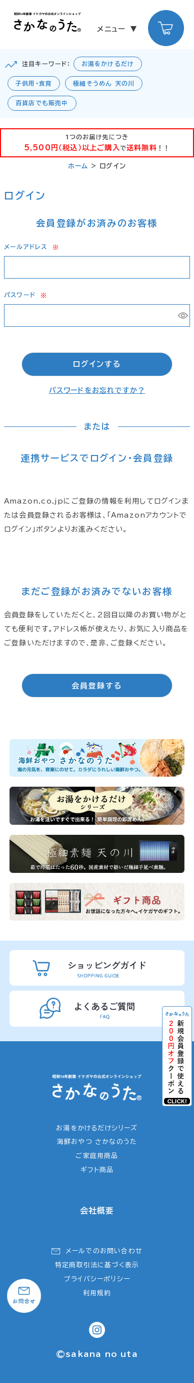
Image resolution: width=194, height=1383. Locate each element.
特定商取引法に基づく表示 (97, 1265)
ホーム (78, 166)
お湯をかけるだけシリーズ (97, 1128)
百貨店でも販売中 (42, 103)
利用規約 (97, 1293)
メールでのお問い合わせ (104, 1251)
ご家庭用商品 (97, 1155)
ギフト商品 (97, 1170)
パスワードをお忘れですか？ (97, 390)
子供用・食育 (34, 83)
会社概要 (97, 1211)
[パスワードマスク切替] (183, 315)
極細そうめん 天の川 (103, 83)
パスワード (25, 295)
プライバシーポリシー (97, 1279)
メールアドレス (31, 247)
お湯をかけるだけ (108, 64)
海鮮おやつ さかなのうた (97, 1141)
